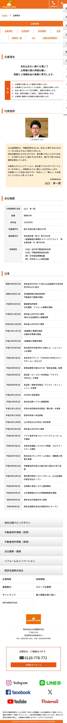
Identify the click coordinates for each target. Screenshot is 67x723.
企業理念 (9, 30)
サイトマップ (9, 594)
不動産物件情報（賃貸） (17, 541)
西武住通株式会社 (13, 570)
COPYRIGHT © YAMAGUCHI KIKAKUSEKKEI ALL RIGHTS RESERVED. (33, 721)
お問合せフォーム (33, 664)
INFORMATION (9, 602)
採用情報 (40, 579)
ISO (33, 37)
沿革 (58, 30)
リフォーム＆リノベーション (19, 561)
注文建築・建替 (12, 551)
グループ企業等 (43, 586)
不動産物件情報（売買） (17, 532)
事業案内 (6, 586)
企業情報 (6, 579)
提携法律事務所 (50, 37)
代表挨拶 (25, 30)
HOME (4, 15)
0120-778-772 (33, 657)
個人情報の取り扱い (46, 594)
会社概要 (42, 30)
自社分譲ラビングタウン (17, 522)
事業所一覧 (17, 37)
